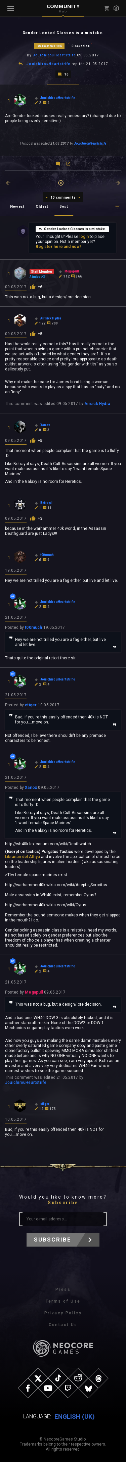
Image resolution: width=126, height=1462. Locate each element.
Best (63, 206)
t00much (33, 627)
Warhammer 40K (50, 46)
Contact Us (63, 1324)
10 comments (63, 197)
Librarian (13, 856)
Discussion (81, 46)
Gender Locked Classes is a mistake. (72, 228)
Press (63, 1289)
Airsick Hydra (97, 403)
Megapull (34, 992)
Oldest (42, 206)
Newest (17, 206)
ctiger (31, 705)
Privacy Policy (63, 1313)
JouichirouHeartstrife (54, 55)
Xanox (31, 787)
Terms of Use (63, 1301)
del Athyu (31, 856)
